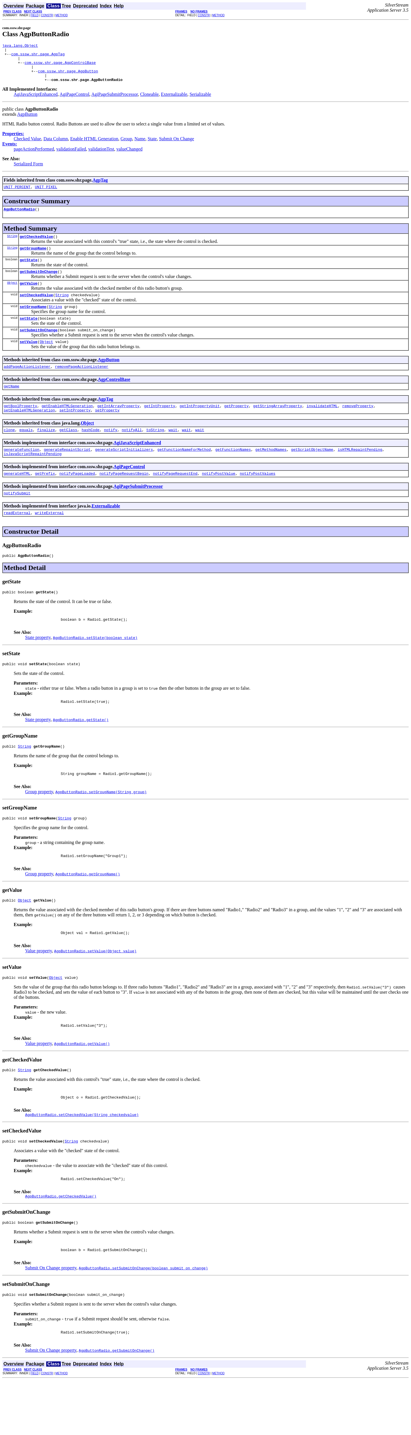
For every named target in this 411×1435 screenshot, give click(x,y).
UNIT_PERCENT (17, 195)
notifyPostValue (218, 498)
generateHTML (17, 498)
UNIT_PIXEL (46, 195)
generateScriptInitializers (124, 472)
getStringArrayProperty (277, 426)
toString (155, 451)
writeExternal (49, 539)
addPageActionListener (27, 385)
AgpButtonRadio (19, 218)
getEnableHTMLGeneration (67, 426)
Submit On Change (176, 146)
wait (172, 451)
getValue (28, 296)
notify (110, 451)
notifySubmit (17, 518)
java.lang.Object (20, 46)
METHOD (61, 15)
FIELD (35, 15)
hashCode (90, 451)
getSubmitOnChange (39, 284)
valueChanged (129, 156)
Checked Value (27, 146)
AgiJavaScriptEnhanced (36, 102)
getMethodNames (271, 472)
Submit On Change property (50, 1320)
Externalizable (174, 102)
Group (126, 146)
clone (9, 451)
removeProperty (357, 426)
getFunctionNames (233, 472)
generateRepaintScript (67, 472)
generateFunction (21, 472)
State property (38, 667)
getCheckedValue (36, 246)
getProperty (236, 426)
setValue (28, 359)
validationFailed (71, 156)
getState (28, 271)
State (152, 146)
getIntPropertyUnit (199, 426)
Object (12, 296)
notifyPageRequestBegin (123, 498)
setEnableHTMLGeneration (29, 431)
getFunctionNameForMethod (184, 472)
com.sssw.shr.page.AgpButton (68, 77)
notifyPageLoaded (77, 498)
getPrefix (45, 498)
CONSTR (47, 15)
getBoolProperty (20, 426)
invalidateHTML (322, 426)
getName (11, 405)
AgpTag (100, 187)
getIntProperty (159, 426)
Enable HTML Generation (94, 146)
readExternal (17, 539)
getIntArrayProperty (118, 426)
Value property (38, 991)
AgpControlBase (114, 398)
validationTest (101, 156)
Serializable (200, 102)
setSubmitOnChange (39, 347)
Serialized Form (28, 171)
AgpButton (27, 121)
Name (139, 146)
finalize (46, 451)
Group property (39, 826)
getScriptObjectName (312, 472)
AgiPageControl (74, 102)
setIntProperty (74, 431)
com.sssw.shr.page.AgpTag (38, 56)
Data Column (55, 146)
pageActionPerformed (34, 156)
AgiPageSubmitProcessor (114, 102)
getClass (68, 451)
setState (28, 334)
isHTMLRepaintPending (360, 472)
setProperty (107, 431)
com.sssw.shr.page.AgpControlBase (60, 66)
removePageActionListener (81, 385)
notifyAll (132, 451)
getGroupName (33, 259)
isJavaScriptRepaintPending (33, 477)
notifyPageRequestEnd (175, 498)
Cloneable (149, 102)
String (12, 246)
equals (26, 451)
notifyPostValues (257, 498)
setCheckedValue (36, 309)
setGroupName (33, 321)
